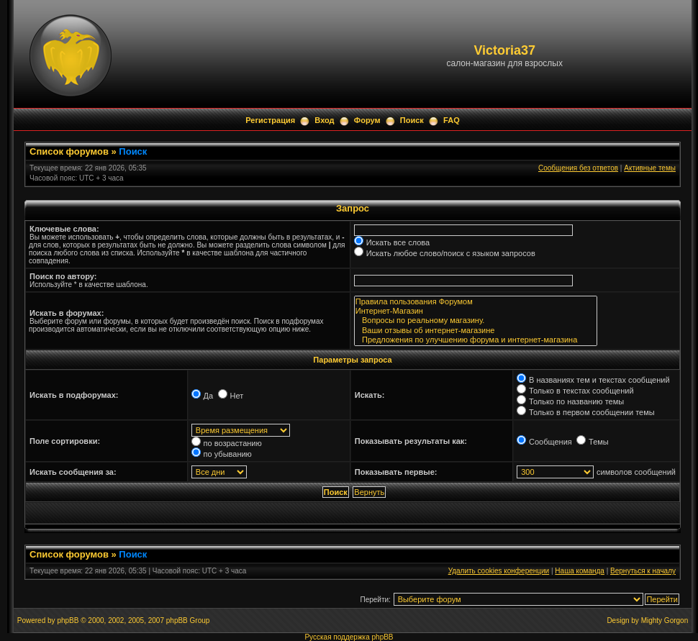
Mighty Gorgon (665, 620)
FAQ (451, 120)
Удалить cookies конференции (499, 571)
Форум (367, 120)
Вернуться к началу (643, 571)
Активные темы (650, 168)
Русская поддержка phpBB (348, 637)
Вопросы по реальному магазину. (475, 320)
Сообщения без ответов (578, 168)
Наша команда (579, 571)
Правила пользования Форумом (475, 301)
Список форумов (69, 151)
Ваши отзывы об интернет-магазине (475, 330)
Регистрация (270, 120)
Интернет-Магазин (475, 311)
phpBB (67, 620)
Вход (324, 120)
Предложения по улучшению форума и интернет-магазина (475, 340)
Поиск (412, 120)
